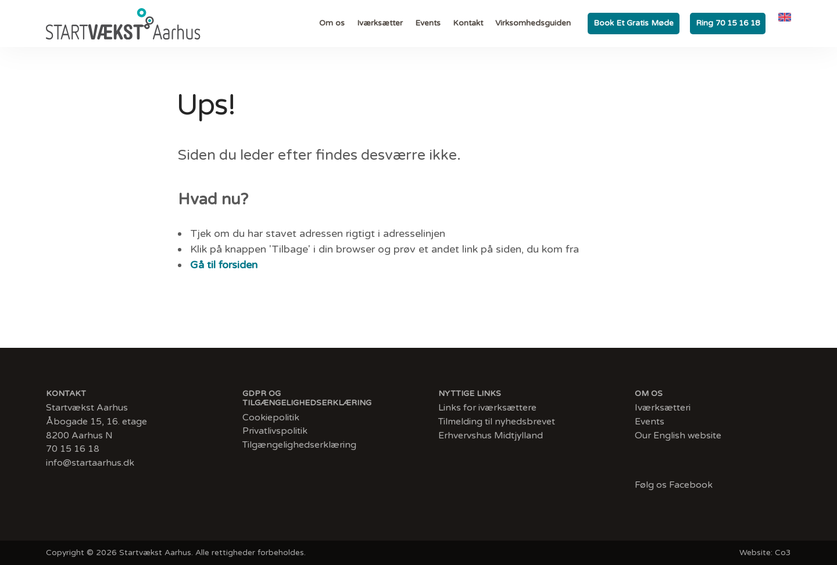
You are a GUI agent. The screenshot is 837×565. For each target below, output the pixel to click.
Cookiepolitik (270, 417)
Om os (332, 23)
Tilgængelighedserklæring (299, 445)
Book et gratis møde (633, 23)
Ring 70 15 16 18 (728, 23)
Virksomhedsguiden (533, 23)
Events (428, 23)
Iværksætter (380, 23)
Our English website (678, 435)
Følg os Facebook (674, 485)
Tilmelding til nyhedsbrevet (496, 421)
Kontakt (468, 23)
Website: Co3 (765, 552)
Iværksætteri (663, 407)
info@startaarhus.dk (90, 463)
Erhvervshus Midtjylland (490, 435)
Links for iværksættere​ (487, 407)
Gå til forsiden (223, 265)
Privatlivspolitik (274, 431)
